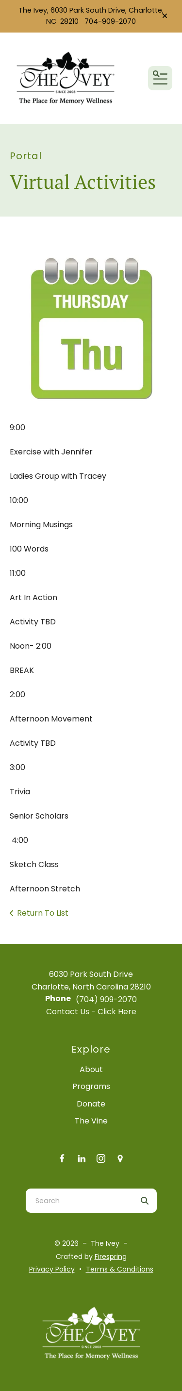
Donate (91, 1103)
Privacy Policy (52, 1269)
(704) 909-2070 (106, 999)
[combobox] (79, 1201)
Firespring (111, 1256)
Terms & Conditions (119, 1269)
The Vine (91, 1120)
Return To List (42, 913)
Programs (91, 1086)
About (91, 1069)
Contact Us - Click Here (91, 1011)
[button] (164, 16)
